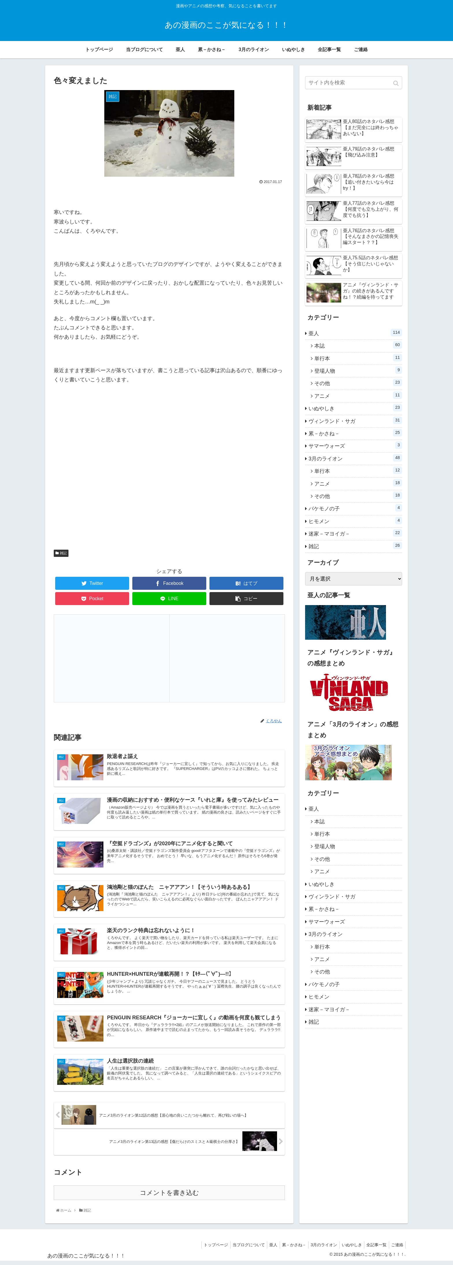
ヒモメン (355, 520)
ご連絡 (396, 1249)
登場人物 (358, 370)
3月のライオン (355, 458)
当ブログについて (238, 1249)
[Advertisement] (169, 469)
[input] (353, 82)
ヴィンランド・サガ (355, 420)
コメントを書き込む (169, 1196)
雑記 (63, 553)
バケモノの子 (355, 508)
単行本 (358, 357)
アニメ (358, 395)
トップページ (204, 1249)
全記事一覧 (374, 1249)
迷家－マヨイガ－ (355, 533)
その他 (358, 382)
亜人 (355, 332)
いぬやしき (355, 407)
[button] (396, 83)
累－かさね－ (355, 432)
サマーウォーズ (355, 445)
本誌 (358, 345)
